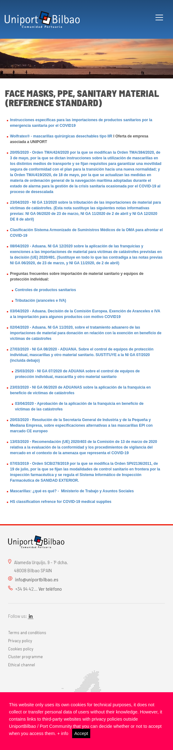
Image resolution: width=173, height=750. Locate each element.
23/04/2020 (19, 202)
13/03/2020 (19, 442)
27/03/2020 (19, 349)
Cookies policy (20, 648)
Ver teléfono (50, 589)
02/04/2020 (19, 327)
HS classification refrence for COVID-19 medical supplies (60, 501)
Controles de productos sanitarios (45, 290)
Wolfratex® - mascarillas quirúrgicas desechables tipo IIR (61, 136)
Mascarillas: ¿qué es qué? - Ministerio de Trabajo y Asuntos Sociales (72, 491)
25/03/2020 (24, 371)
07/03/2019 (19, 463)
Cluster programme (25, 656)
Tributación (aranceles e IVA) (40, 300)
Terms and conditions (27, 632)
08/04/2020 (19, 246)
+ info (62, 733)
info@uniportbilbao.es (36, 579)
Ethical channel (21, 664)
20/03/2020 (19, 420)
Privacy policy (20, 640)
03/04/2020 (19, 311)
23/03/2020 (19, 387)
